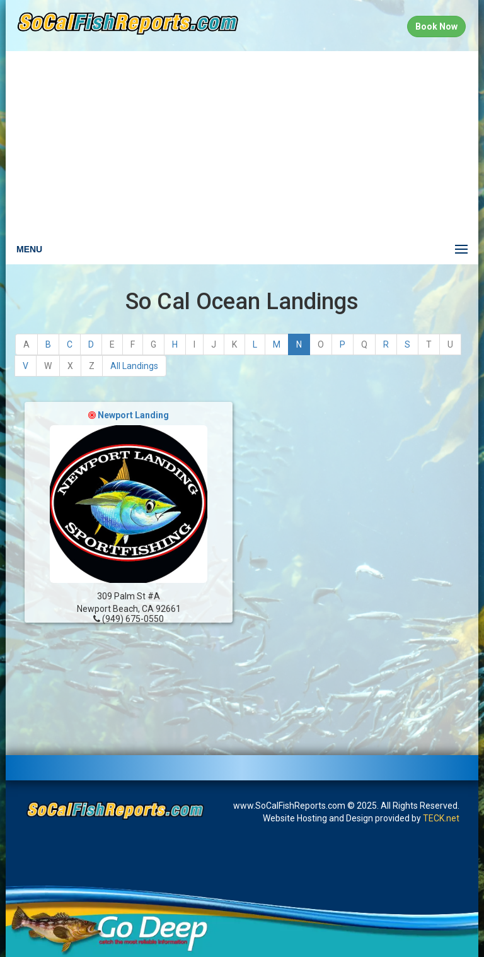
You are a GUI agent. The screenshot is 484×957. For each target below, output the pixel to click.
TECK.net (441, 818)
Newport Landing (133, 415)
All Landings (134, 366)
